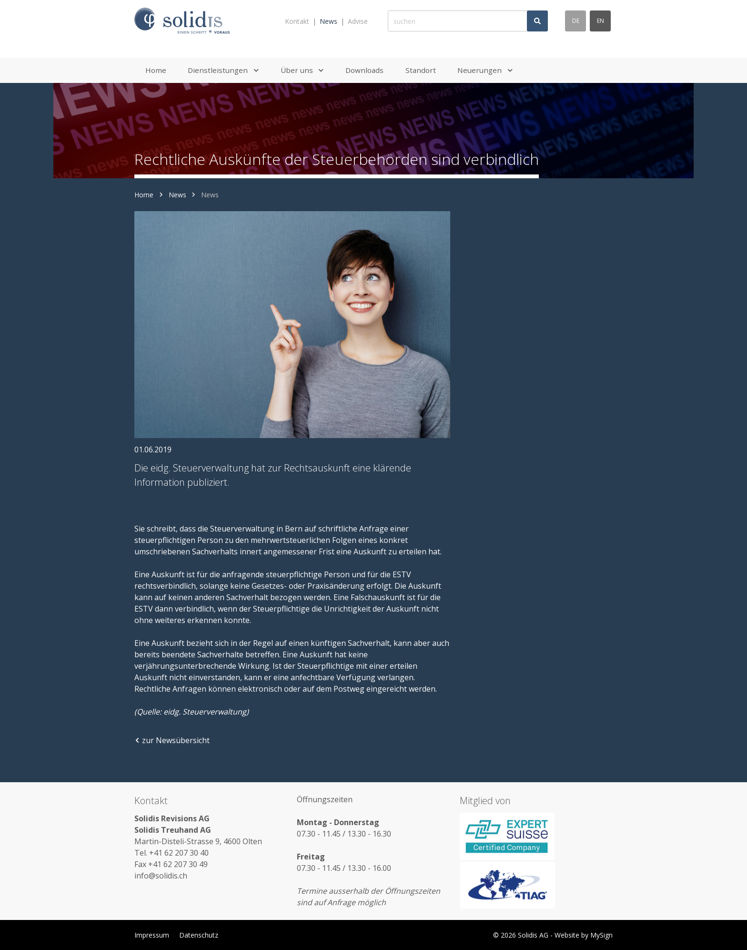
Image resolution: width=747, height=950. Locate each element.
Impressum (151, 935)
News (328, 21)
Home (143, 194)
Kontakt (297, 21)
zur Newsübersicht (172, 740)
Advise (358, 21)
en (600, 21)
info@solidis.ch (160, 875)
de (575, 21)
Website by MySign (584, 935)
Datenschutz (198, 935)
